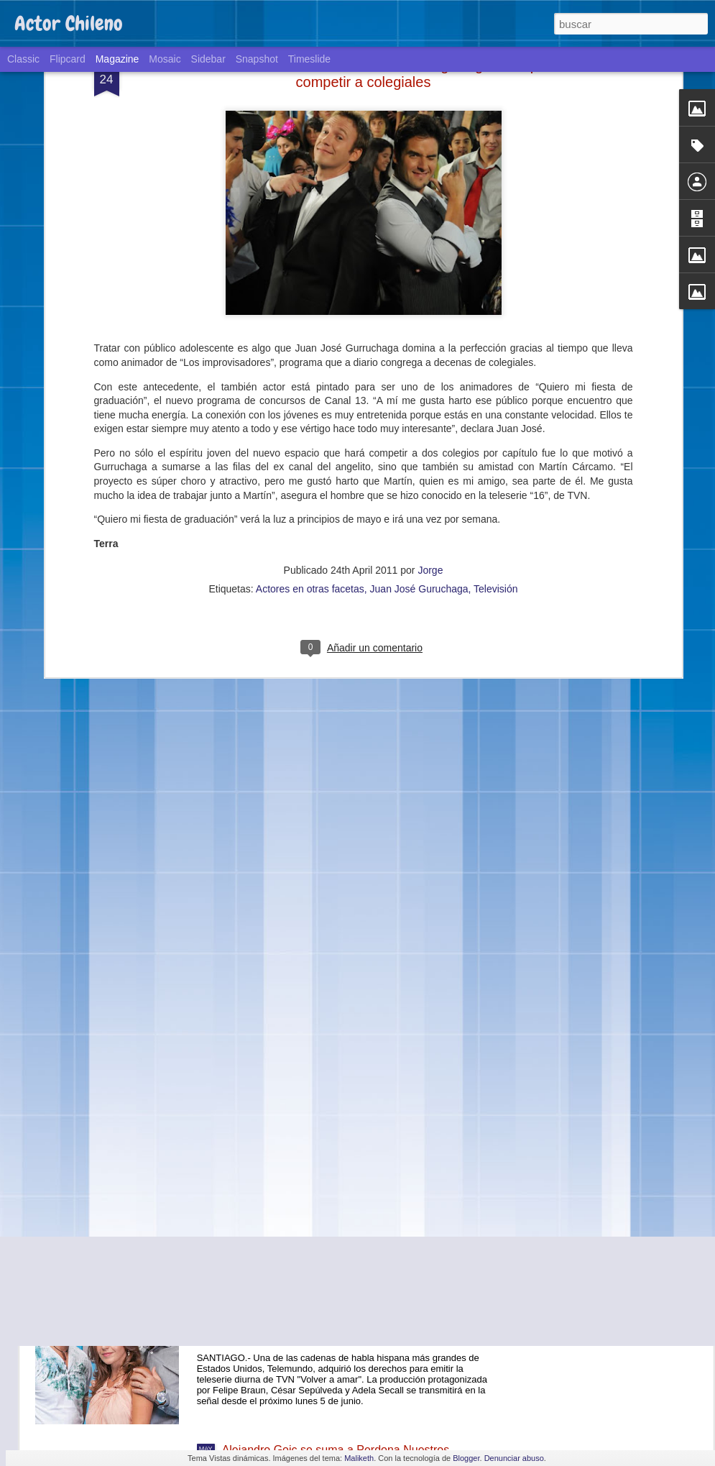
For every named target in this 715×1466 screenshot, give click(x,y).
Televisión (495, 447)
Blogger (466, 1458)
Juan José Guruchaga (419, 447)
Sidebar (208, 59)
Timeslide (309, 59)
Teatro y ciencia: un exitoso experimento (324, 1123)
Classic (23, 59)
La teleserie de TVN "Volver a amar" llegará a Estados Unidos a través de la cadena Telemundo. (350, 1293)
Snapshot (257, 59)
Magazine (117, 59)
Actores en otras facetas (310, 447)
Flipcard (68, 59)
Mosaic (164, 59)
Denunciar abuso (514, 1458)
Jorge (430, 428)
